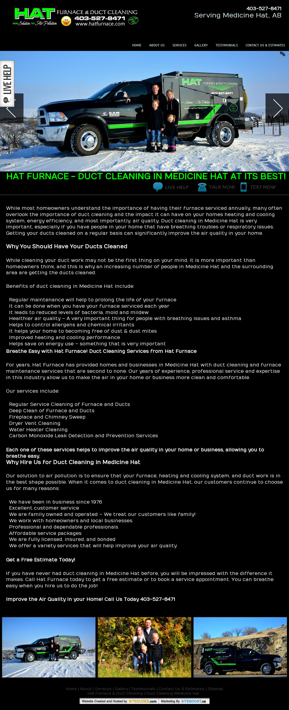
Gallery (201, 45)
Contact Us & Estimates (265, 45)
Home (136, 45)
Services (179, 45)
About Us (157, 45)
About (86, 689)
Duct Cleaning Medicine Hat (172, 693)
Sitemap (215, 689)
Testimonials (227, 45)
